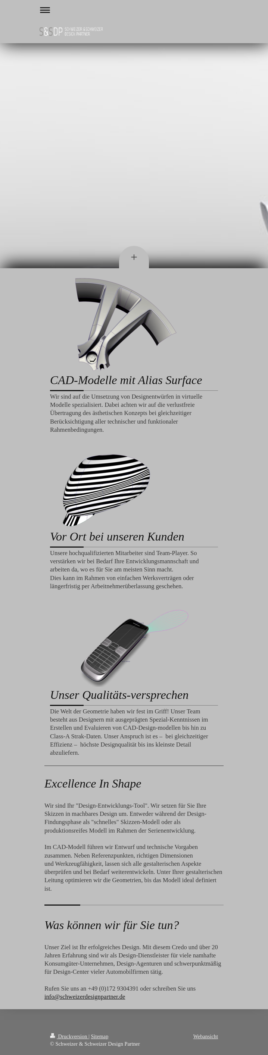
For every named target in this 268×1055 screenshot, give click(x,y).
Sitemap (99, 1036)
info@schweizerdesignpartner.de (84, 996)
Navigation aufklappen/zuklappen (134, 10)
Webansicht (205, 1036)
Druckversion (69, 1036)
